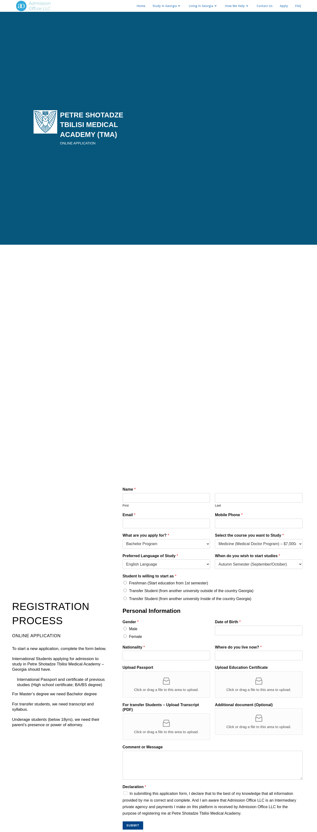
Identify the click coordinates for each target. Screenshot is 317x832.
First (126, 505)
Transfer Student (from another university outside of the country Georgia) (191, 591)
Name (129, 489)
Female (135, 637)
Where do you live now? (238, 647)
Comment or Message (143, 747)
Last (218, 505)
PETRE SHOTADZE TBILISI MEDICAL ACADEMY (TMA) (91, 124)
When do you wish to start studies (247, 556)
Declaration (134, 787)
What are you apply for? (146, 535)
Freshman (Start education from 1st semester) (168, 583)
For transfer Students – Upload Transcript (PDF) (161, 707)
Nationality (134, 647)
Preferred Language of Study (150, 556)
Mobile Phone (229, 515)
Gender (131, 622)
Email (129, 515)
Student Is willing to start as (149, 576)
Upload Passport (138, 667)
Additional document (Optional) (244, 705)
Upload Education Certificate (241, 667)
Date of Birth (228, 622)
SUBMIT (133, 825)
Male (133, 629)
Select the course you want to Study (249, 535)
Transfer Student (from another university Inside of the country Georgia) (190, 599)
